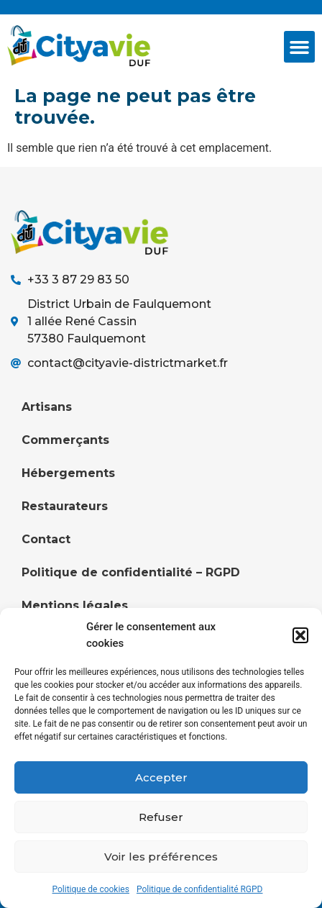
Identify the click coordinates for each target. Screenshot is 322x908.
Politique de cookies (90, 889)
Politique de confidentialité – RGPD (131, 572)
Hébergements (68, 473)
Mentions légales (75, 605)
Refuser (161, 817)
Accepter (161, 777)
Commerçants (65, 440)
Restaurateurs (65, 506)
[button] (300, 635)
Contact (46, 539)
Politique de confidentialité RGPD (200, 889)
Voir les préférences (161, 856)
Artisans (47, 407)
